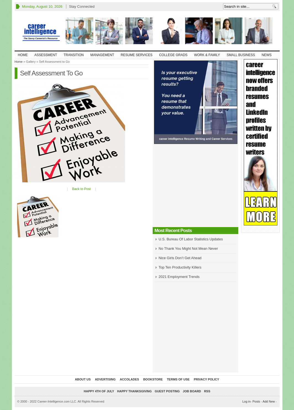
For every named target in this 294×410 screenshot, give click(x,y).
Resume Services (136, 55)
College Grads (173, 55)
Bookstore (153, 379)
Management (102, 55)
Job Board (192, 391)
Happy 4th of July (99, 391)
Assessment (46, 55)
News (267, 55)
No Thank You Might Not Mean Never (188, 248)
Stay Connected (82, 6)
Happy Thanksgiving (134, 391)
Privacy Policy (206, 379)
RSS (207, 391)
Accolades (129, 379)
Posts (256, 401)
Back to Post (81, 189)
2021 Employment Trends (179, 277)
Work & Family (207, 55)
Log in (246, 401)
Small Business (241, 55)
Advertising (105, 379)
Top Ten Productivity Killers (180, 267)
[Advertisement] (195, 187)
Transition (74, 55)
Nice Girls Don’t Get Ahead (180, 258)
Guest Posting (167, 391)
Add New (269, 401)
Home (23, 55)
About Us (83, 379)
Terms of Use (178, 379)
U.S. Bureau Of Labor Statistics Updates (191, 239)
